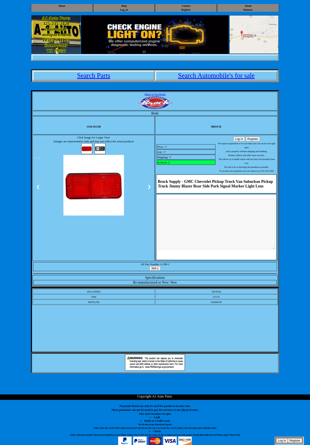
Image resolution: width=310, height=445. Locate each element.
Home (62, 5)
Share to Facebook (155, 94)
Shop (124, 5)
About (247, 5)
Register (186, 9)
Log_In (124, 9)
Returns (248, 9)
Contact (185, 5)
